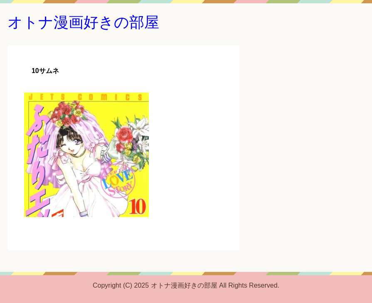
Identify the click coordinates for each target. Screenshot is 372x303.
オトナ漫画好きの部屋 (83, 22)
